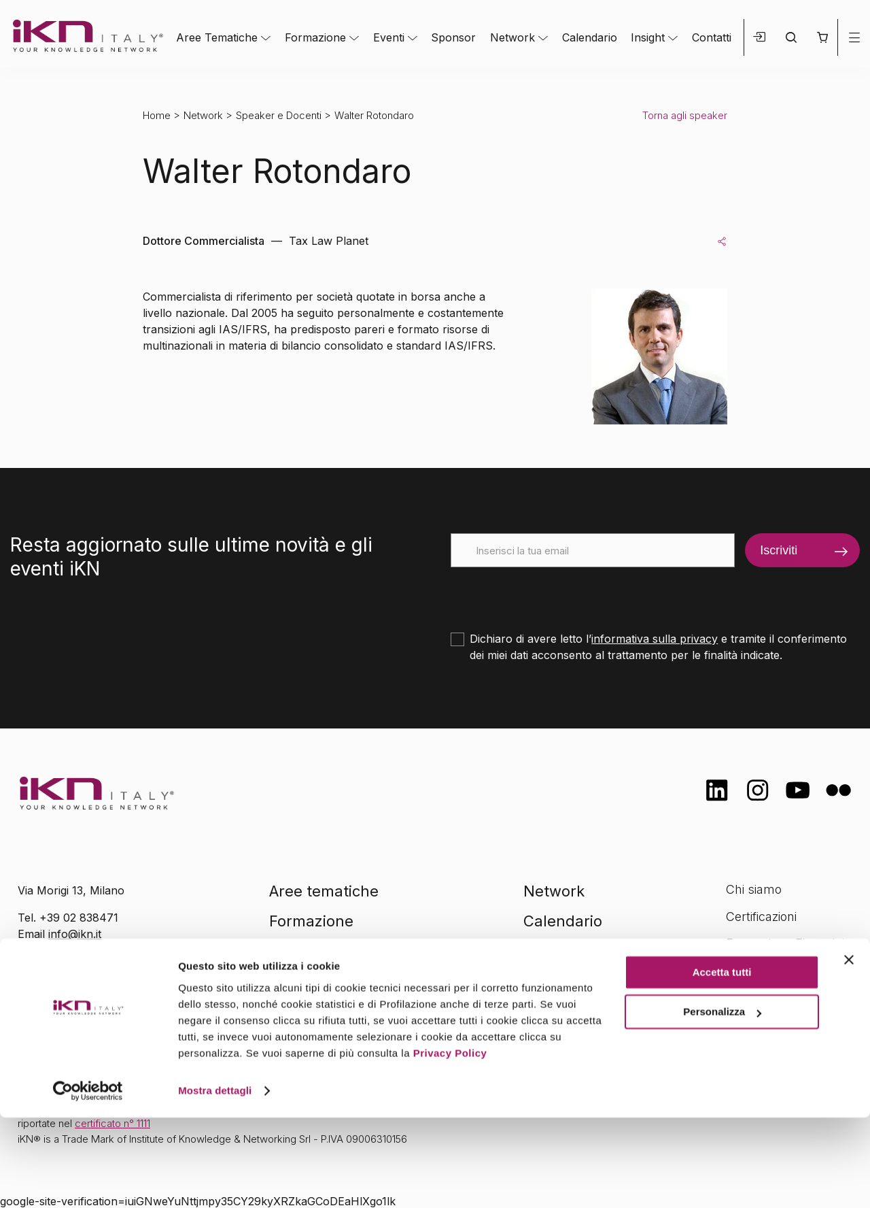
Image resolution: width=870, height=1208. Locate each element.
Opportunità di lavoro (785, 970)
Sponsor (453, 37)
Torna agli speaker (684, 115)
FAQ (737, 997)
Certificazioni (761, 916)
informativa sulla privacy (654, 638)
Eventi (388, 37)
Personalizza (722, 1102)
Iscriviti (778, 550)
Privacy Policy (450, 1144)
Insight (648, 37)
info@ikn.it (74, 934)
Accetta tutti (722, 1063)
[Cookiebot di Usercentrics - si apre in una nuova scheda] (88, 1181)
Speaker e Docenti (278, 115)
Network (512, 37)
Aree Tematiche (217, 37)
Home (157, 115)
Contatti (711, 37)
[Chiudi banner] (849, 1050)
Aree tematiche (324, 891)
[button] (822, 37)
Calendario (589, 37)
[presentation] (554, 593)
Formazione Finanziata (789, 943)
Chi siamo (754, 889)
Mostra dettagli (214, 1181)
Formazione (315, 37)
